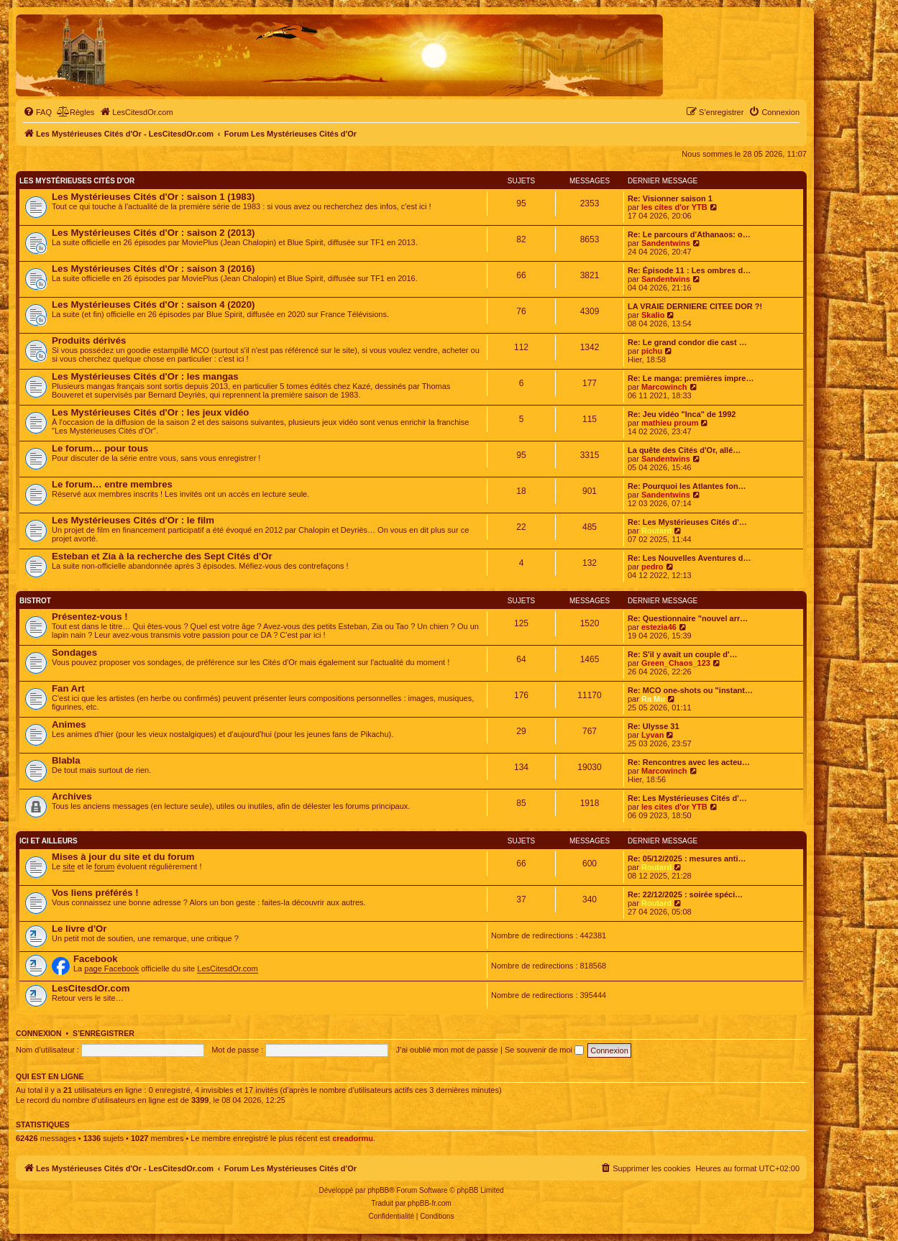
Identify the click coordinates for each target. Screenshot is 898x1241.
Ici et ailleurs (48, 841)
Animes (69, 724)
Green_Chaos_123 (675, 663)
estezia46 (659, 627)
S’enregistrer (103, 1033)
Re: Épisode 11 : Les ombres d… (689, 270)
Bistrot (35, 601)
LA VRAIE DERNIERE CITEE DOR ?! (695, 306)
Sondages (74, 652)
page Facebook (111, 968)
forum (104, 866)
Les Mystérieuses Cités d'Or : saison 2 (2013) (153, 232)
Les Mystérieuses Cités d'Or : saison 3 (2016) (153, 268)
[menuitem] (37, 112)
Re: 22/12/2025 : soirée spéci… (685, 894)
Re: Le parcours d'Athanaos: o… (689, 234)
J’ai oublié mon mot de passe (446, 1049)
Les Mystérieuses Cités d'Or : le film (133, 520)
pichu (651, 351)
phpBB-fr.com (430, 1203)
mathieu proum (669, 422)
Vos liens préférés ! (95, 892)
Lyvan (652, 735)
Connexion (39, 1033)
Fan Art (68, 688)
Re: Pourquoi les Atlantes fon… (687, 486)
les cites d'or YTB (674, 207)
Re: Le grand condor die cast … (687, 342)
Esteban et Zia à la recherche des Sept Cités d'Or (162, 556)
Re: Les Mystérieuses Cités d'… (687, 522)
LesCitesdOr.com (227, 968)
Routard (656, 530)
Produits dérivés (89, 340)
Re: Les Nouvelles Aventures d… (689, 558)
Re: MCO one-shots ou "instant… (690, 690)
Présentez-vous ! (90, 616)
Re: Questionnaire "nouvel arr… (688, 618)
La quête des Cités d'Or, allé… (684, 450)
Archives (72, 796)
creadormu (352, 1138)
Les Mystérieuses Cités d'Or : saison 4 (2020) (153, 304)
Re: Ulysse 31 (653, 726)
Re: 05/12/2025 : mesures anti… (687, 858)
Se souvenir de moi (544, 1049)
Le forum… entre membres (112, 484)
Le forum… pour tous (100, 448)
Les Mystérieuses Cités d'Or (76, 181)
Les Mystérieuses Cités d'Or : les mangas (145, 376)
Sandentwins (665, 243)
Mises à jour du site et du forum (123, 856)
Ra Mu (653, 699)
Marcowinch (664, 387)
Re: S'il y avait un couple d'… (683, 654)
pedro (652, 566)
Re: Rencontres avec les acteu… (689, 762)
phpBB (378, 1190)
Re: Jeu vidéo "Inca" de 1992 (682, 414)
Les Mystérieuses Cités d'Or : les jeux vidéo (150, 412)
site (69, 866)
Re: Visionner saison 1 (670, 198)
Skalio (652, 315)
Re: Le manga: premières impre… (690, 378)
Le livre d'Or (79, 928)
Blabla (66, 760)
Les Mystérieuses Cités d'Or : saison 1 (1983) (153, 196)
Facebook (95, 958)
